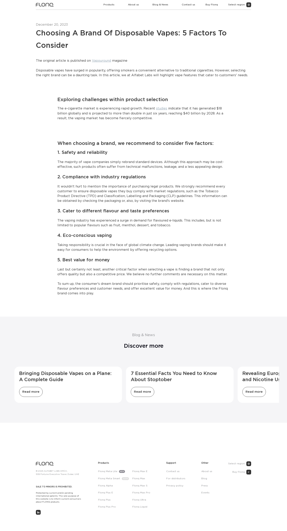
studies (161, 108)
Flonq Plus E (105, 493)
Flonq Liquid (139, 507)
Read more (30, 391)
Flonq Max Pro (141, 493)
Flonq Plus (104, 500)
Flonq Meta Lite (107, 471)
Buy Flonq (211, 5)
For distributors (175, 478)
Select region (236, 464)
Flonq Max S (139, 486)
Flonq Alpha (105, 486)
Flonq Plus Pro (107, 507)
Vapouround (101, 60)
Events (205, 493)
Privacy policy (174, 486)
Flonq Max (138, 478)
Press (204, 486)
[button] (110, 5)
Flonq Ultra (139, 500)
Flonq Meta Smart (109, 478)
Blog (204, 478)
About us (133, 5)
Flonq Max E (139, 471)
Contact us (188, 5)
